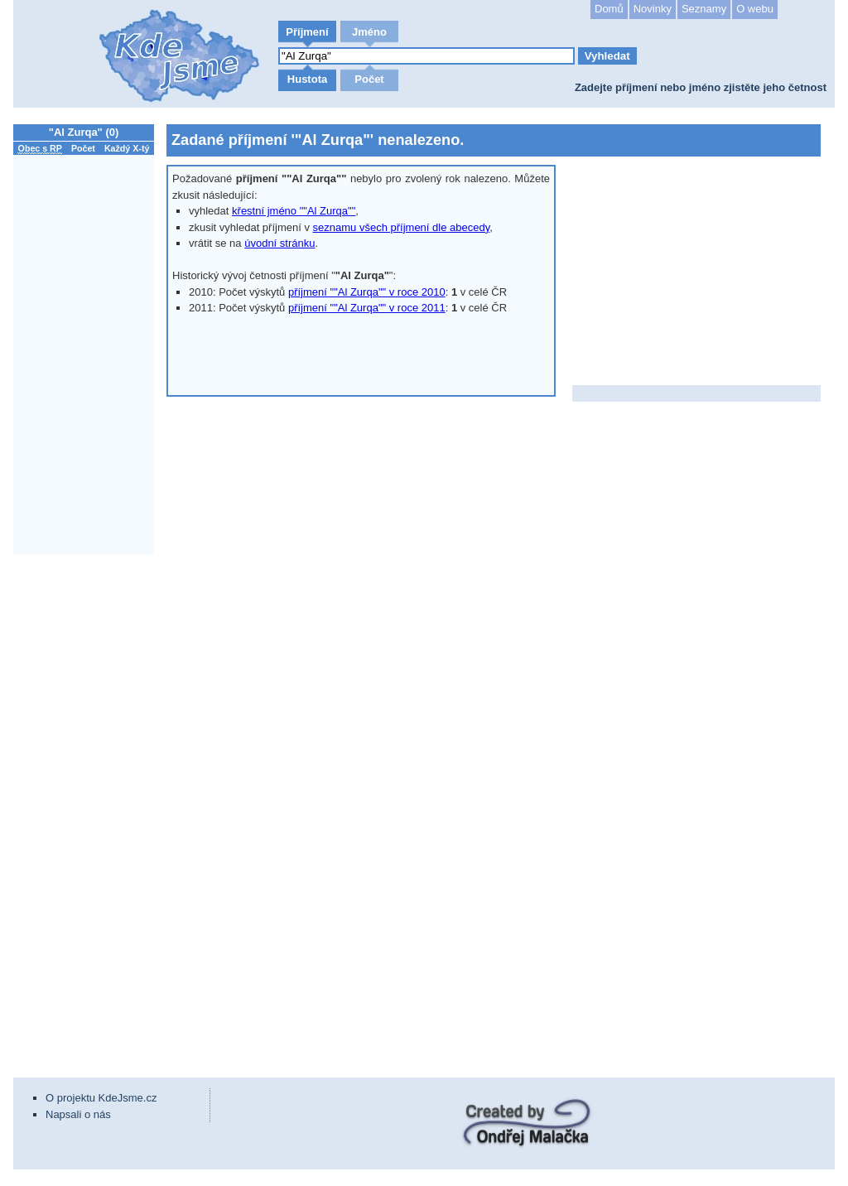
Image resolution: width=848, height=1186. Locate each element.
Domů (609, 8)
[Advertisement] (88, 807)
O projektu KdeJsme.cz (101, 1098)
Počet (368, 79)
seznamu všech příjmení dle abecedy (401, 227)
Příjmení (307, 32)
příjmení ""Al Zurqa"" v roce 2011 (367, 307)
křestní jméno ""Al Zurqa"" (293, 211)
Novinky (653, 8)
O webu (754, 8)
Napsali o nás (78, 1114)
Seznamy (704, 8)
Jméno (369, 32)
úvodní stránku (279, 243)
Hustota (307, 79)
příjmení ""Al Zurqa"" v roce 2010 (367, 292)
